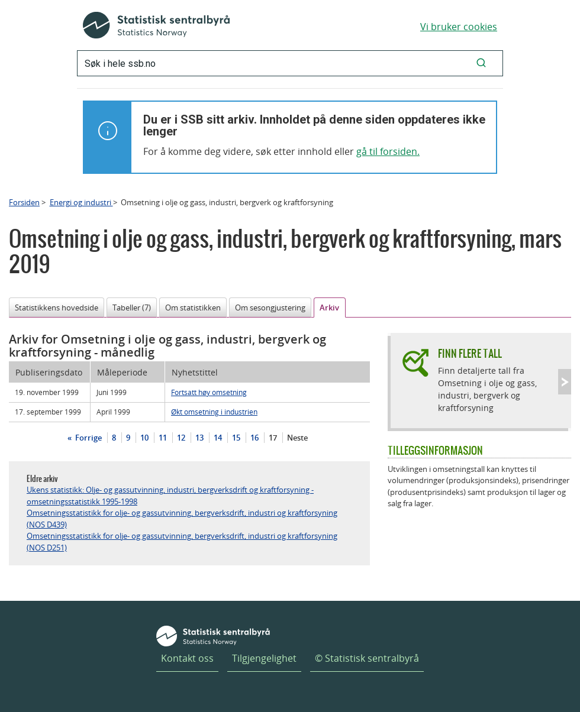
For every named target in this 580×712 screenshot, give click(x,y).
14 (218, 437)
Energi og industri (81, 202)
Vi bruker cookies (458, 26)
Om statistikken (193, 307)
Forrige (87, 437)
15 (236, 437)
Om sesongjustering (270, 307)
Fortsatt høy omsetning (209, 392)
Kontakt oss (187, 658)
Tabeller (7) (131, 307)
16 (254, 437)
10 (144, 437)
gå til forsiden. (388, 151)
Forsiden (24, 202)
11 (163, 437)
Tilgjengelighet (264, 658)
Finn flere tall (470, 353)
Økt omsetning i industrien (214, 411)
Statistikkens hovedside (56, 307)
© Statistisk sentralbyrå (367, 658)
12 (181, 437)
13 (199, 437)
